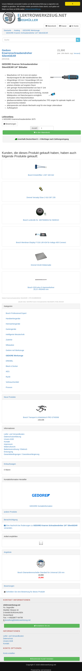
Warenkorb (50, 26)
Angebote (7, 552)
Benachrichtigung (10, 520)
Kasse (62, 26)
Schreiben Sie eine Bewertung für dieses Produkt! (25, 592)
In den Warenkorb (42, 132)
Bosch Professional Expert (16, 313)
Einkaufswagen (10, 464)
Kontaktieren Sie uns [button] (42, 626)
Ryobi (8, 377)
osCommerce (46, 670)
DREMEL (9, 361)
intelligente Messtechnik (15, 334)
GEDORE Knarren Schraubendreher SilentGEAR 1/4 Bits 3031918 (45, 302)
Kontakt (7, 442)
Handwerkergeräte (13, 319)
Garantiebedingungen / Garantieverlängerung (21, 454)
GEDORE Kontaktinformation (41, 506)
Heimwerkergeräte (13, 324)
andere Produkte (10, 512)
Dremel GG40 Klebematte (41, 265)
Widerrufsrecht (9, 447)
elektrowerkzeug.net (48, 665)
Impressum (8, 444)
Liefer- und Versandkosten (14, 434)
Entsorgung (8, 452)
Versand (77, 53)
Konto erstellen (9, 653)
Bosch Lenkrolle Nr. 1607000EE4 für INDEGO (41, 220)
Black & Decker (12, 366)
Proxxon (9, 387)
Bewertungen (10, 124)
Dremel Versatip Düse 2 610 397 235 (41, 197)
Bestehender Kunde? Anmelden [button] (41, 659)
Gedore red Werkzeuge (15, 350)
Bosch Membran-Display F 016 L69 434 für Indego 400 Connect (41, 242)
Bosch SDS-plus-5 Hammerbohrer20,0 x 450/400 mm (41, 288)
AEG (8, 371)
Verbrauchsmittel (12, 382)
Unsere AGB (9, 439)
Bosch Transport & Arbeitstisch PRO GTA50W (41, 417)
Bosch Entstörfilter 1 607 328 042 (41, 175)
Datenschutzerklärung (32, 9)
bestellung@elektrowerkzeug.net (17, 620)
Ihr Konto (74, 26)
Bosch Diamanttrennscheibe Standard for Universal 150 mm (41, 572)
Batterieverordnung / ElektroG (15, 449)
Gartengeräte (11, 329)
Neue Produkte (10, 397)
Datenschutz (8, 638)
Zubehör (9, 340)
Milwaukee (10, 345)
